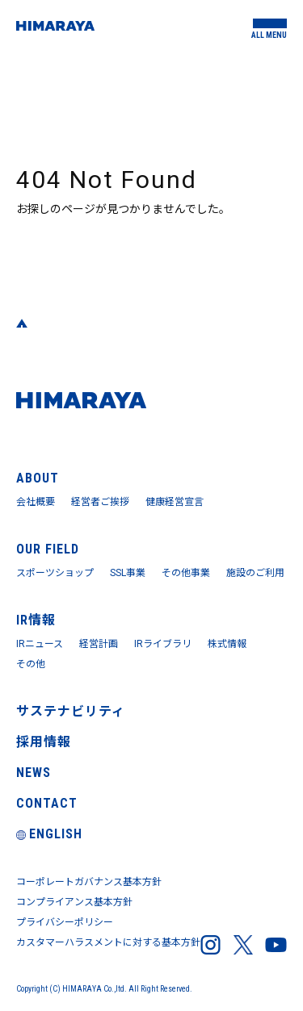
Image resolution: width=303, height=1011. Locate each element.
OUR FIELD (47, 549)
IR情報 (36, 620)
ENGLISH (49, 834)
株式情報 (227, 644)
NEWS (33, 772)
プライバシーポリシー (64, 922)
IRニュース (39, 644)
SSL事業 (127, 573)
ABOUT (37, 478)
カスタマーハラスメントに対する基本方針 (108, 942)
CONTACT (47, 803)
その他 (30, 664)
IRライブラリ (162, 644)
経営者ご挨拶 (100, 502)
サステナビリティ (70, 711)
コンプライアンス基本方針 (74, 902)
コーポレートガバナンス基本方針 (89, 882)
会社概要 (35, 502)
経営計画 (98, 644)
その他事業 (186, 573)
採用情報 (43, 742)
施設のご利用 (255, 573)
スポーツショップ (55, 573)
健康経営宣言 (174, 502)
